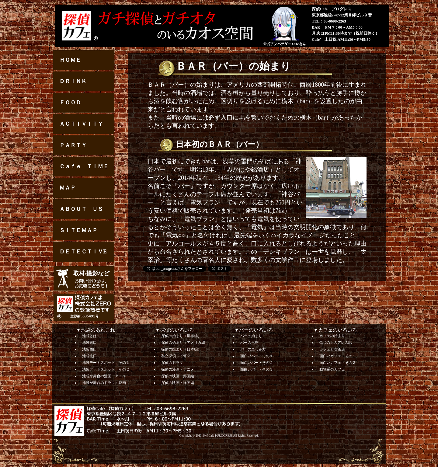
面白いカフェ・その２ (337, 363)
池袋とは (89, 336)
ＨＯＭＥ (70, 60)
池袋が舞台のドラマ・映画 (104, 383)
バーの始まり (251, 336)
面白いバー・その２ (256, 363)
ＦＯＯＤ (70, 102)
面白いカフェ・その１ (337, 356)
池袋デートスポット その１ (106, 363)
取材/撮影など (91, 273)
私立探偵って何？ (175, 356)
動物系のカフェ (332, 369)
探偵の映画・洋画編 (177, 383)
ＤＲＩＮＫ (73, 81)
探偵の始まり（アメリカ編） (185, 342)
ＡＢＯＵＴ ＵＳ (81, 209)
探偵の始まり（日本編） (181, 349)
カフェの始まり (332, 336)
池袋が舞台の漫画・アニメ (104, 376)
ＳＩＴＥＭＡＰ (78, 230)
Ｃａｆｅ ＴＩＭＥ (84, 166)
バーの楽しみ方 (253, 349)
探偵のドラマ (172, 363)
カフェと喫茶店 (332, 349)
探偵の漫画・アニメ (177, 369)
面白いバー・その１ (256, 356)
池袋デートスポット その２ (106, 369)
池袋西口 (89, 349)
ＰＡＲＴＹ (73, 145)
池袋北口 (89, 356)
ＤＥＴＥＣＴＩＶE (83, 252)
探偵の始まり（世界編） (181, 336)
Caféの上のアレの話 (335, 342)
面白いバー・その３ (256, 369)
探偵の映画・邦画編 (177, 376)
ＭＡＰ (67, 188)
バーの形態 (249, 342)
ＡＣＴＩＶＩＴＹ (81, 124)
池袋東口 (89, 342)
